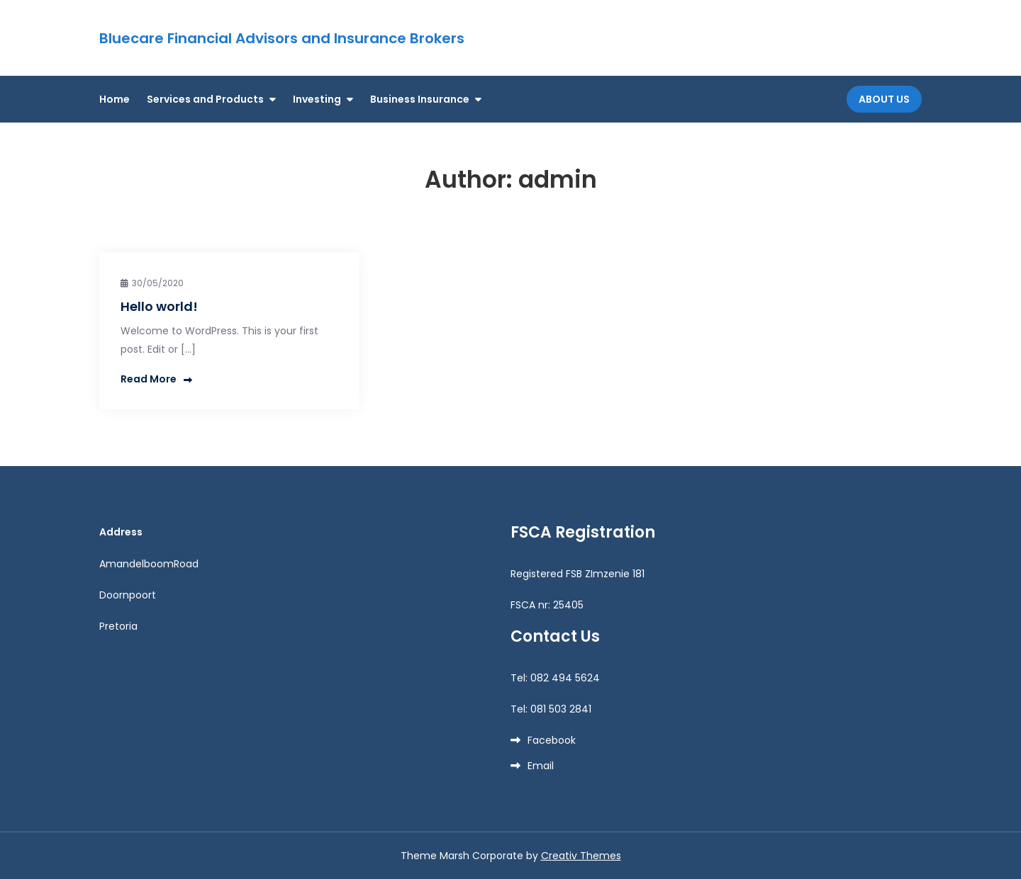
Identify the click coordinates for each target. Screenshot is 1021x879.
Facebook (552, 740)
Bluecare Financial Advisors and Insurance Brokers (281, 38)
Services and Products (205, 99)
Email (541, 766)
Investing (317, 99)
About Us (884, 99)
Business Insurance (419, 99)
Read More (156, 379)
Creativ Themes (581, 856)
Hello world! (159, 306)
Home (114, 99)
